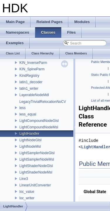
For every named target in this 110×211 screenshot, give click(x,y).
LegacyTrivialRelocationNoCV (42, 102)
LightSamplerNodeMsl (36, 159)
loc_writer (26, 198)
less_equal (27, 114)
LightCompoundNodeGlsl (39, 121)
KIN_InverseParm (33, 63)
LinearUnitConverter (35, 185)
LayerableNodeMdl (34, 95)
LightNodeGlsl (30, 140)
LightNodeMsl (30, 146)
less (22, 108)
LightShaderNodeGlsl (36, 166)
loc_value (26, 192)
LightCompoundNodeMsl (38, 127)
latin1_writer (28, 88)
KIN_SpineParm (32, 69)
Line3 (23, 179)
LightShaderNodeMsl (35, 172)
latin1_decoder (31, 82)
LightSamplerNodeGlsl (37, 153)
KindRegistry (29, 76)
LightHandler (29, 134)
